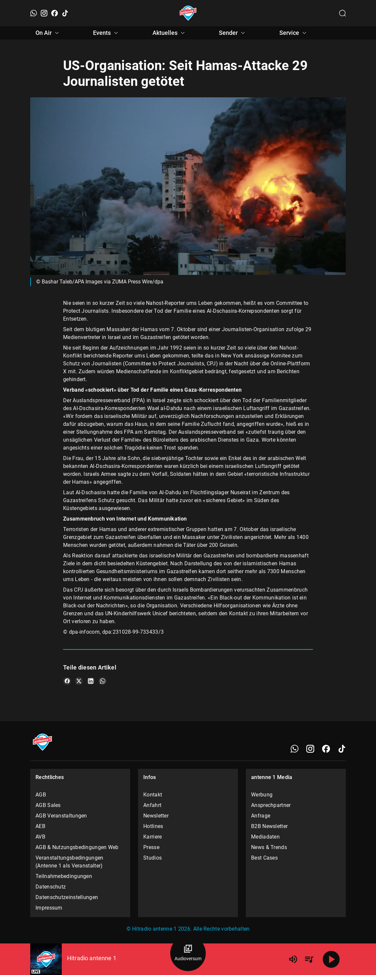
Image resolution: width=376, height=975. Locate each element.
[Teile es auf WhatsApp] (102, 681)
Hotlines (153, 826)
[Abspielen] (331, 959)
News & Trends (269, 847)
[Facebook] (54, 13)
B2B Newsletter (269, 826)
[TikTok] (65, 13)
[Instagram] (44, 13)
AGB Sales (48, 805)
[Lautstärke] (293, 959)
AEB (40, 826)
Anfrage (260, 816)
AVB (40, 837)
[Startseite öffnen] (188, 13)
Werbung (261, 795)
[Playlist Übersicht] (309, 959)
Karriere (152, 837)
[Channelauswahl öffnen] (342, 13)
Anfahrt (152, 805)
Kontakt (152, 795)
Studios (152, 858)
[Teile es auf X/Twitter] (79, 681)
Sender (233, 33)
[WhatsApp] (33, 13)
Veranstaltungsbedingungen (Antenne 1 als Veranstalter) (69, 862)
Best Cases (264, 858)
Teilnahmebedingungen (63, 876)
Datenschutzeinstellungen (66, 897)
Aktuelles (170, 33)
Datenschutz (50, 887)
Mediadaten (265, 837)
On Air (48, 33)
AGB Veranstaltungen (61, 816)
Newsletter (156, 816)
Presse (151, 847)
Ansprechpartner (271, 805)
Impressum (48, 908)
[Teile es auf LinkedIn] (91, 681)
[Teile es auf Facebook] (67, 681)
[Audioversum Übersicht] (188, 953)
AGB (40, 795)
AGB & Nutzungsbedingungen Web (77, 847)
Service (293, 33)
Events (106, 33)
